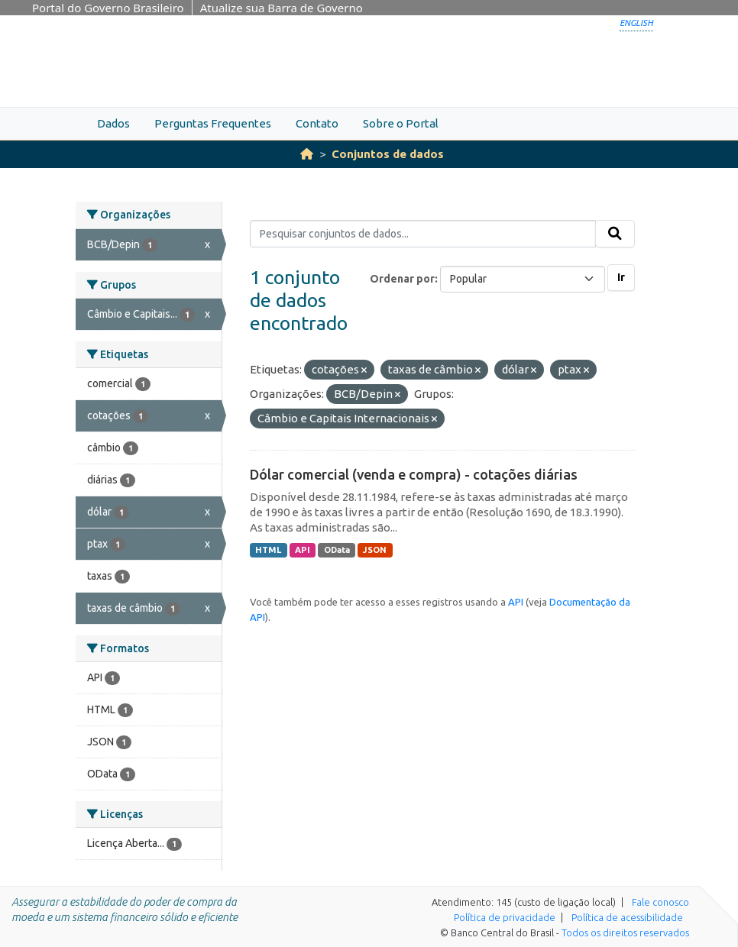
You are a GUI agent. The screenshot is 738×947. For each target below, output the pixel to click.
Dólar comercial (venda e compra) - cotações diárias (414, 474)
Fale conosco (660, 902)
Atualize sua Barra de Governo (281, 7)
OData (337, 549)
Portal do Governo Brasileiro (108, 7)
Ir (621, 277)
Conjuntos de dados (388, 153)
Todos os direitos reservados (625, 932)
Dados (113, 123)
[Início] (306, 153)
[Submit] (615, 233)
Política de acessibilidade (627, 917)
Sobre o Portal (401, 123)
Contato (317, 123)
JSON (375, 549)
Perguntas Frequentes (212, 123)
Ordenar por (402, 279)
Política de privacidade (504, 917)
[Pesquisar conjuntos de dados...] (423, 233)
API (302, 549)
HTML (268, 549)
